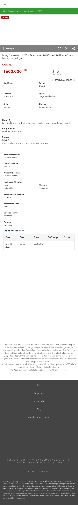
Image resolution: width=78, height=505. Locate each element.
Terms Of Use (16, 460)
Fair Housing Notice (48, 462)
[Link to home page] (29, 4)
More (6, 4)
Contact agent (9, 49)
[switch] (59, 48)
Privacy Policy (39, 460)
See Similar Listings (63, 80)
